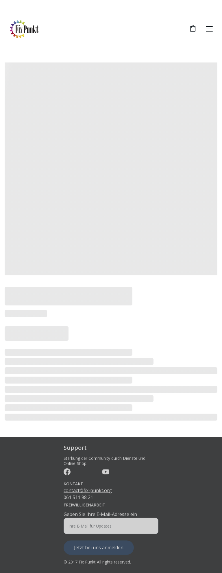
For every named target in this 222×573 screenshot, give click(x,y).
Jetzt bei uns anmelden (98, 550)
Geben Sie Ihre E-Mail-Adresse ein (100, 517)
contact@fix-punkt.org (88, 491)
